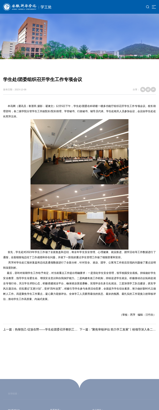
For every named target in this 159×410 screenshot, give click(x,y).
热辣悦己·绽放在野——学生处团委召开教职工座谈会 (49, 329)
